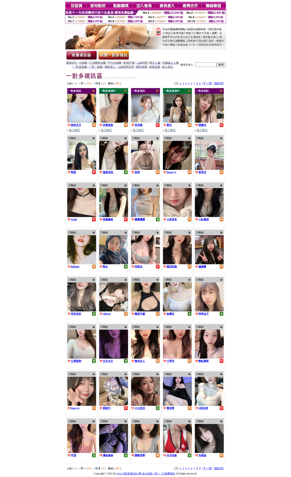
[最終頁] (218, 83)
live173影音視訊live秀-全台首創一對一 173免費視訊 (146, 473)
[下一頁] (207, 83)
